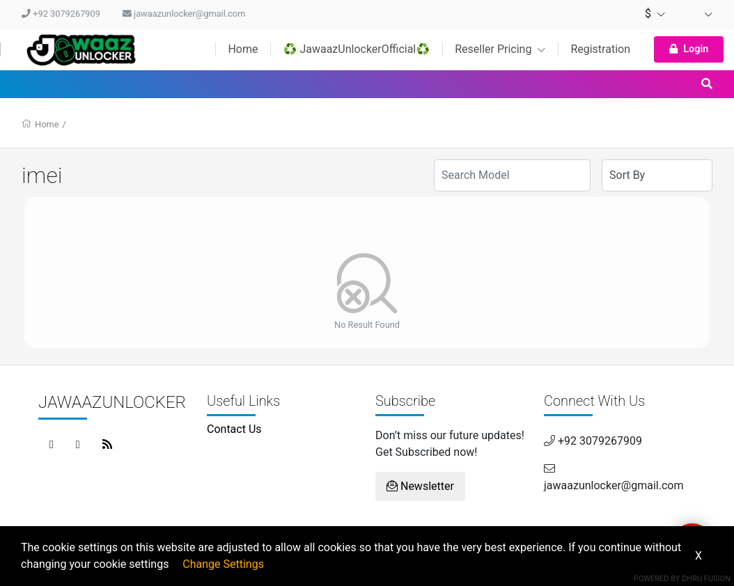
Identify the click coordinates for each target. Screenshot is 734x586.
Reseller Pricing (500, 49)
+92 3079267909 (61, 13)
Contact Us (234, 429)
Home (243, 49)
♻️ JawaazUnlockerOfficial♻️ (356, 49)
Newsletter (420, 486)
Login (688, 49)
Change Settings (223, 564)
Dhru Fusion (706, 578)
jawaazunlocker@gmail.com (184, 13)
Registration (600, 49)
